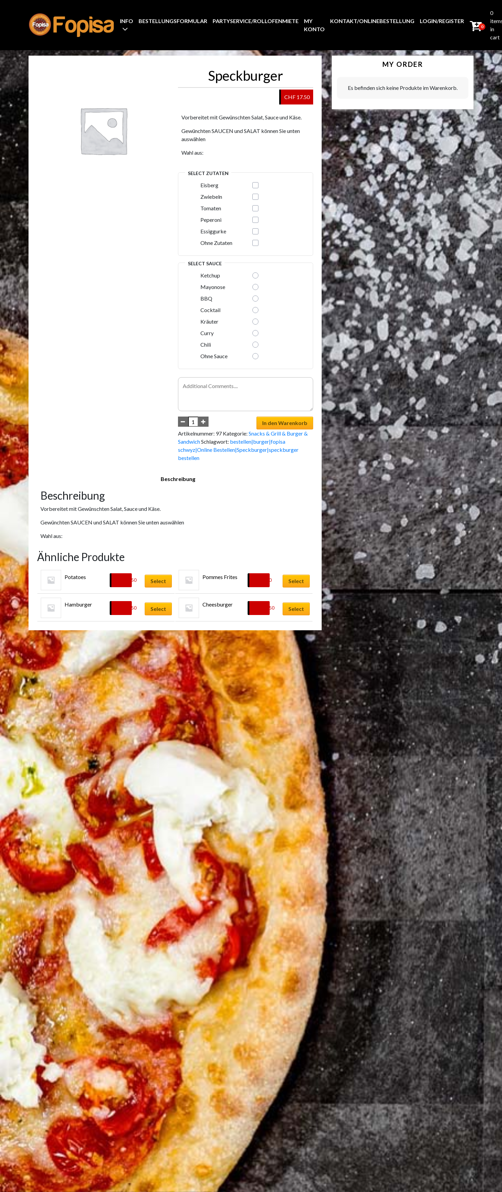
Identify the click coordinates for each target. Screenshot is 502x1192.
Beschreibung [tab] (178, 479)
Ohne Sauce (214, 356)
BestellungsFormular (173, 21)
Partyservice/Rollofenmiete (256, 21)
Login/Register (442, 21)
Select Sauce (205, 263)
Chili (205, 344)
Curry (207, 333)
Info (126, 21)
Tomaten (210, 208)
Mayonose (212, 287)
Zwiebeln (211, 196)
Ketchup (210, 275)
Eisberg (209, 185)
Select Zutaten (208, 173)
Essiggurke (213, 231)
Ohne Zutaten (216, 242)
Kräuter (209, 321)
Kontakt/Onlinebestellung (372, 21)
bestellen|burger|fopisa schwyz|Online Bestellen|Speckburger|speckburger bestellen (238, 449)
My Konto (314, 25)
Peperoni (210, 219)
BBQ (206, 298)
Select (158, 581)
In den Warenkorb (284, 423)
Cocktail (210, 310)
